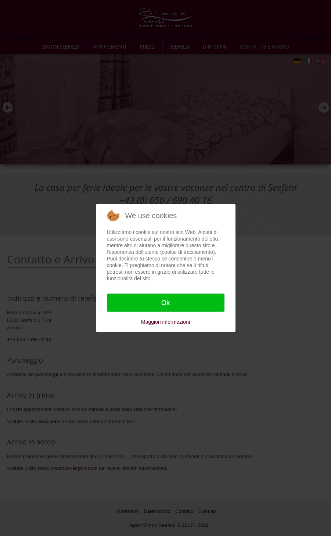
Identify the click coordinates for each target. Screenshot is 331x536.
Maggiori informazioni (165, 322)
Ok (165, 302)
